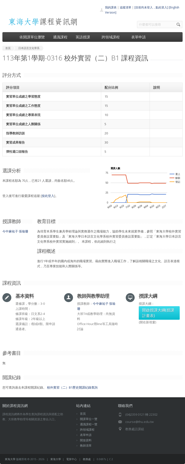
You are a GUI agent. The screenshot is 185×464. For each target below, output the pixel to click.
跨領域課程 (112, 37)
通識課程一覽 (88, 424)
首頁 (83, 414)
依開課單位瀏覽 (32, 37)
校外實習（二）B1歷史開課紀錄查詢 (72, 387)
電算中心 (71, 459)
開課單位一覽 (88, 419)
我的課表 (111, 7)
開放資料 (86, 440)
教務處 (87, 459)
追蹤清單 (125, 7)
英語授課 (84, 37)
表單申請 (138, 37)
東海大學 (10, 459)
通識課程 (60, 37)
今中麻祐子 (10, 231)
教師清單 (86, 445)
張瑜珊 (23, 231)
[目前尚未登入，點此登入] (151, 7)
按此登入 (48, 196)
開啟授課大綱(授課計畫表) (158, 312)
